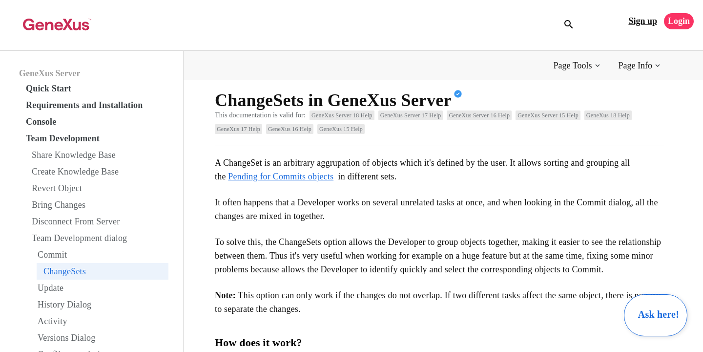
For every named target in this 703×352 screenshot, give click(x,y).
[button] (577, 66)
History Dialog (64, 304)
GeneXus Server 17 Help (410, 115)
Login (679, 21)
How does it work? (258, 342)
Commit (52, 255)
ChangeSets (64, 271)
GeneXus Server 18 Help (341, 115)
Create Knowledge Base (75, 171)
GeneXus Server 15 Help (548, 115)
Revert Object (57, 188)
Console (41, 122)
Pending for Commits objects (280, 176)
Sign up (642, 21)
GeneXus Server (49, 73)
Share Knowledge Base (74, 155)
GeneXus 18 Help (608, 115)
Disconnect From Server (76, 221)
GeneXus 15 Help (341, 129)
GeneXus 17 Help (238, 129)
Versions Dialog (67, 338)
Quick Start (48, 88)
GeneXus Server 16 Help (479, 115)
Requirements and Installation (84, 105)
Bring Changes (58, 205)
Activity (52, 321)
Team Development (63, 138)
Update (50, 288)
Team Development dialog (79, 238)
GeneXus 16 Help (289, 129)
